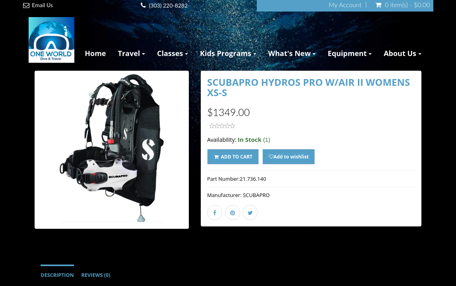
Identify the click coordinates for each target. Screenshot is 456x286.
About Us (402, 53)
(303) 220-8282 (168, 5)
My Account (345, 5)
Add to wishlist (289, 156)
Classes (172, 53)
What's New (292, 53)
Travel (132, 53)
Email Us (42, 5)
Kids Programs (228, 53)
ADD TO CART (232, 156)
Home (95, 53)
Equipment (350, 53)
